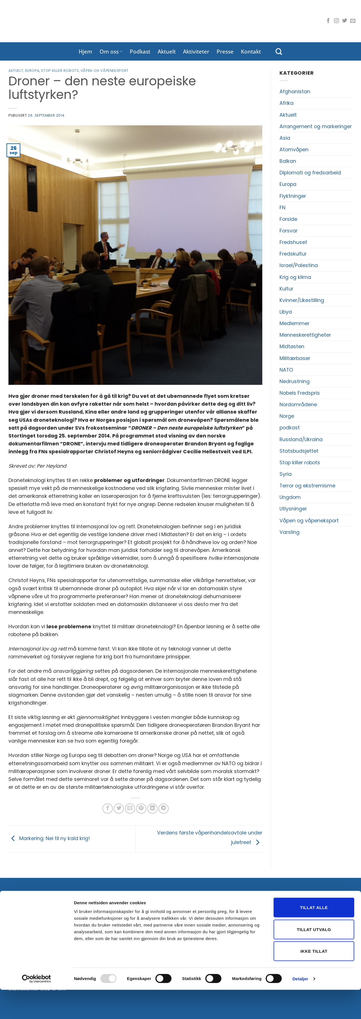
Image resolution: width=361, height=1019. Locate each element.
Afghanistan (294, 91)
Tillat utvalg (314, 958)
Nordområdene (298, 404)
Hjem (85, 51)
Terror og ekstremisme (307, 485)
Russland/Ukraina (301, 439)
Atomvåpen (294, 149)
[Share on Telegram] (164, 808)
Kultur (286, 288)
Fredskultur (293, 253)
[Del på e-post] (130, 808)
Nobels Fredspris (299, 393)
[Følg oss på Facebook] (328, 21)
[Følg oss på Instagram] (336, 21)
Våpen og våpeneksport (105, 70)
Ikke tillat (313, 980)
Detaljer (300, 1007)
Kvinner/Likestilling (301, 300)
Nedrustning (294, 381)
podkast (289, 427)
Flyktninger (292, 196)
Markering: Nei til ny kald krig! (49, 838)
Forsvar (288, 230)
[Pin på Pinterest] (141, 808)
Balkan (287, 161)
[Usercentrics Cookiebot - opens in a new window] (36, 1008)
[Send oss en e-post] (352, 21)
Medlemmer (294, 323)
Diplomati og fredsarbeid (310, 172)
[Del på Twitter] (119, 808)
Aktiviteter (196, 51)
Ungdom (290, 497)
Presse (225, 51)
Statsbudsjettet (298, 451)
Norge (286, 416)
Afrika (286, 103)
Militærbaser (294, 358)
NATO (286, 370)
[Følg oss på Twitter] (344, 21)
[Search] (279, 51)
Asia (284, 138)
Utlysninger (293, 508)
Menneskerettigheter (305, 335)
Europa (32, 70)
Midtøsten (291, 346)
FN (282, 207)
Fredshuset (293, 242)
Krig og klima (295, 277)
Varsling (289, 532)
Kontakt (251, 51)
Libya (285, 311)
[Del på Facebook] (107, 808)
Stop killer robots (60, 70)
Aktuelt (167, 51)
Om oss (111, 51)
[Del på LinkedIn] (152, 808)
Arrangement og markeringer (315, 126)
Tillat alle (314, 936)
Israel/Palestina (298, 265)
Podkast (140, 51)
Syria (285, 474)
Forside (288, 219)
